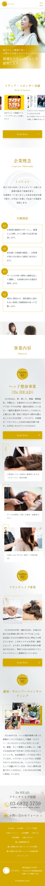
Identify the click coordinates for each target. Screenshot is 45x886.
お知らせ (35, 833)
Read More (22, 134)
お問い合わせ (27, 837)
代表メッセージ (12, 833)
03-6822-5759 (25, 803)
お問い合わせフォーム (24, 815)
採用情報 (15, 837)
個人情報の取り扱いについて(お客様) (22, 846)
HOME (11, 828)
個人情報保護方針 (22, 842)
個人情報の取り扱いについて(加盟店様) (22, 851)
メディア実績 (31, 828)
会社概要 (25, 833)
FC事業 (20, 828)
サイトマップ (22, 856)
